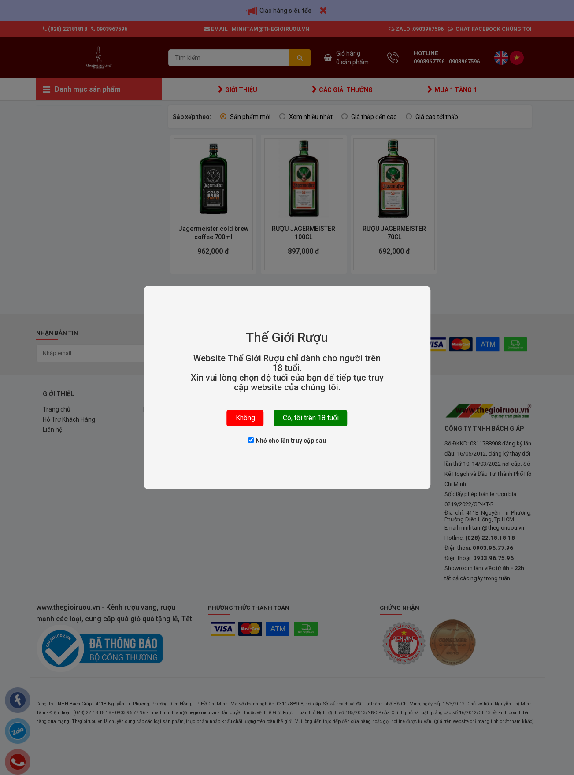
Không (245, 418)
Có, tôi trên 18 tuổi (311, 418)
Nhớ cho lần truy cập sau (287, 440)
